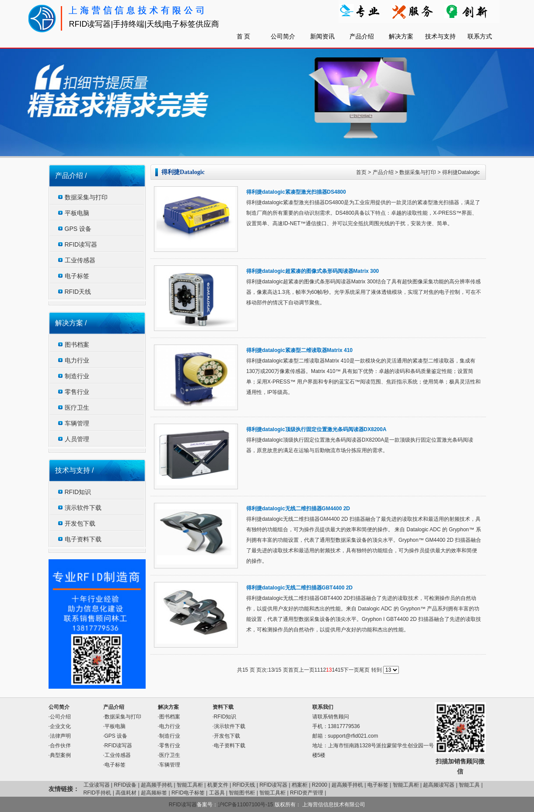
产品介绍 (361, 36)
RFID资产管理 (306, 793)
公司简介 (283, 36)
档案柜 (299, 785)
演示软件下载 (83, 507)
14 (335, 670)
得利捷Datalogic (461, 172)
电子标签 (77, 275)
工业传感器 (80, 260)
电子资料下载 (83, 539)
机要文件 (217, 785)
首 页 (244, 36)
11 (317, 670)
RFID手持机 (98, 793)
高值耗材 (125, 793)
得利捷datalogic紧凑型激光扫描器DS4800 (296, 192)
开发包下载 (80, 523)
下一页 (351, 670)
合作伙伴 (60, 745)
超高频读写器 (438, 785)
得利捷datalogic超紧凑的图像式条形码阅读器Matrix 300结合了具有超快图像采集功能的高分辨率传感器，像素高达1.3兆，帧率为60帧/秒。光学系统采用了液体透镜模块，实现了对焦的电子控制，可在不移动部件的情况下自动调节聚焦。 (363, 292)
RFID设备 (125, 785)
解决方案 (401, 36)
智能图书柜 (242, 793)
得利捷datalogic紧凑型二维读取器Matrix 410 (299, 350)
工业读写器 (97, 785)
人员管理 (77, 439)
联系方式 (480, 36)
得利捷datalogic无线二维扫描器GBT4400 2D (299, 588)
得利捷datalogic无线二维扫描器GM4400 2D (298, 508)
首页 (361, 172)
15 (340, 670)
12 (323, 670)
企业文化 (60, 726)
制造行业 (77, 376)
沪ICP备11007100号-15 (246, 805)
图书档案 (77, 344)
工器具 (217, 793)
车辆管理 (77, 423)
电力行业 (77, 360)
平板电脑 (77, 212)
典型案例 (60, 755)
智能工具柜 (190, 785)
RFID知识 (78, 491)
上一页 (306, 670)
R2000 (319, 785)
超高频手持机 (156, 785)
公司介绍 (60, 717)
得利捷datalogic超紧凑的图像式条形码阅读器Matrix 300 (312, 271)
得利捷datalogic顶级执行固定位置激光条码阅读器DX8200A (316, 429)
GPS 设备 (78, 228)
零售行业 (77, 391)
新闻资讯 (322, 36)
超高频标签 (154, 793)
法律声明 (60, 736)
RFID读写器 (81, 244)
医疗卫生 (77, 407)
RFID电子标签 (188, 793)
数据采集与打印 (86, 197)
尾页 (364, 670)
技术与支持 (440, 36)
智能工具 (469, 785)
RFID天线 (78, 291)
